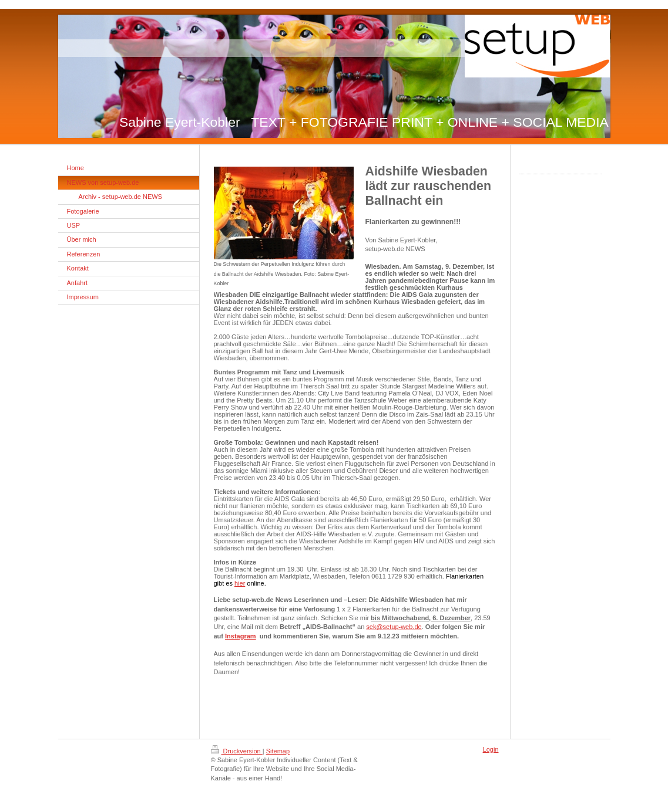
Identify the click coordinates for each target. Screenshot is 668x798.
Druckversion (237, 751)
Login (491, 749)
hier (239, 583)
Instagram (240, 636)
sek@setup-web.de (393, 626)
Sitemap (278, 751)
